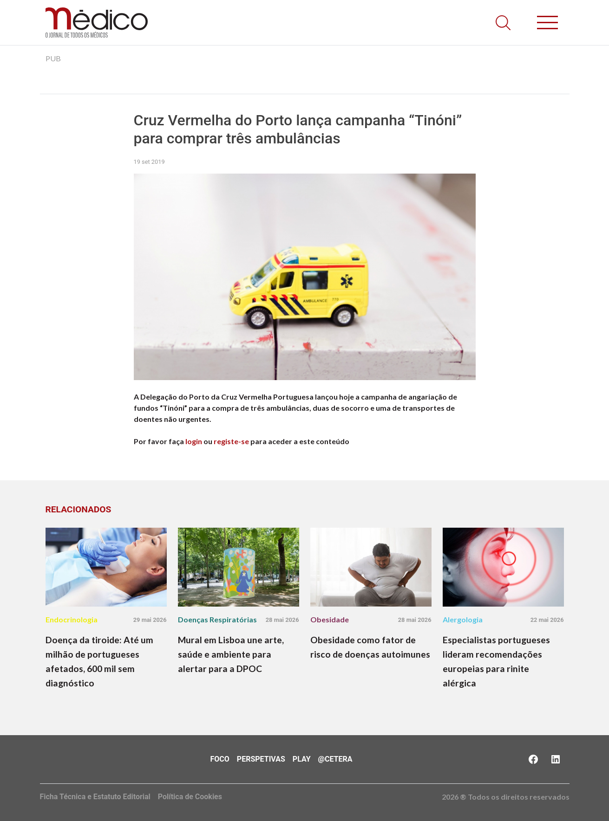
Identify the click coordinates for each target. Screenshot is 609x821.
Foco (219, 759)
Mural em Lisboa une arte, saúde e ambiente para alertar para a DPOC (231, 654)
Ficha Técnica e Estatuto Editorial (95, 796)
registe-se (231, 441)
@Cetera (335, 759)
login (193, 441)
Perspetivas (261, 759)
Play (302, 759)
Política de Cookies (190, 796)
